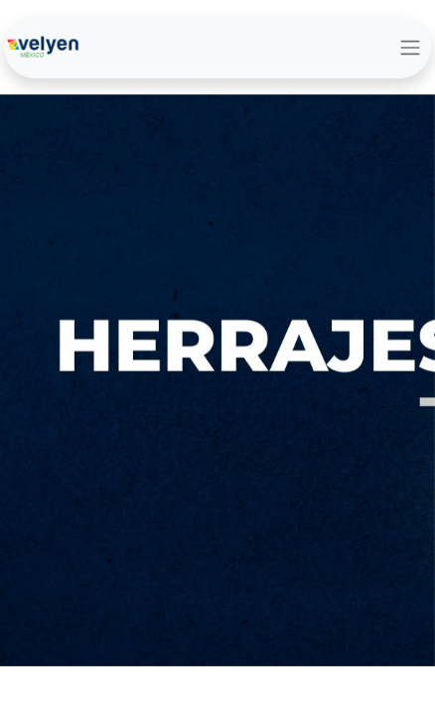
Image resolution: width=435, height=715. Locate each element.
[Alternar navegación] (410, 47)
